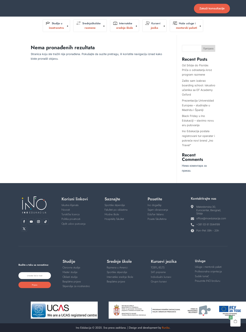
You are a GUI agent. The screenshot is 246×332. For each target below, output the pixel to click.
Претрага (208, 48)
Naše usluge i (185, 25)
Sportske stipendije (115, 205)
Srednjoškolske (88, 25)
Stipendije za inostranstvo (76, 286)
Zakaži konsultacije (211, 8)
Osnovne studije (71, 267)
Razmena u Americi (117, 267)
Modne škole (112, 214)
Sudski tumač (202, 276)
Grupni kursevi (159, 281)
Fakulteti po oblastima (116, 210)
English (141, 6)
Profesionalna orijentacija (208, 271)
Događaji (123, 6)
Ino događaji (154, 205)
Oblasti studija (70, 277)
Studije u (55, 25)
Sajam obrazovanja (158, 210)
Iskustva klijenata (70, 205)
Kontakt (123, 11)
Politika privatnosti (71, 219)
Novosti (163, 6)
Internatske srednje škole (120, 277)
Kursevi (152, 25)
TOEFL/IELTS (158, 267)
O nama (101, 6)
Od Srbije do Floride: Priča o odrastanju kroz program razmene (197, 70)
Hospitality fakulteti (114, 219)
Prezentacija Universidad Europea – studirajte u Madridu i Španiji (198, 105)
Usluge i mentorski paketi (208, 267)
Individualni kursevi (161, 277)
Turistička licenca (70, 214)
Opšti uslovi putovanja (73, 224)
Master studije (70, 272)
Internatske (123, 25)
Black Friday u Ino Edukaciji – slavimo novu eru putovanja (198, 120)
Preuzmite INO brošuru (207, 281)
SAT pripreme (158, 272)
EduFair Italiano (156, 214)
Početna (83, 6)
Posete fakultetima (157, 219)
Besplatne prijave (72, 281)
